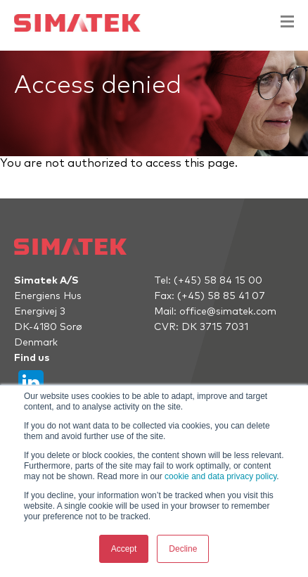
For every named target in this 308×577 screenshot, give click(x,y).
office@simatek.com (227, 312)
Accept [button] (124, 549)
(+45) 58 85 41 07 (221, 296)
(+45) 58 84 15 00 (218, 281)
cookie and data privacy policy (220, 476)
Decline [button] (183, 549)
